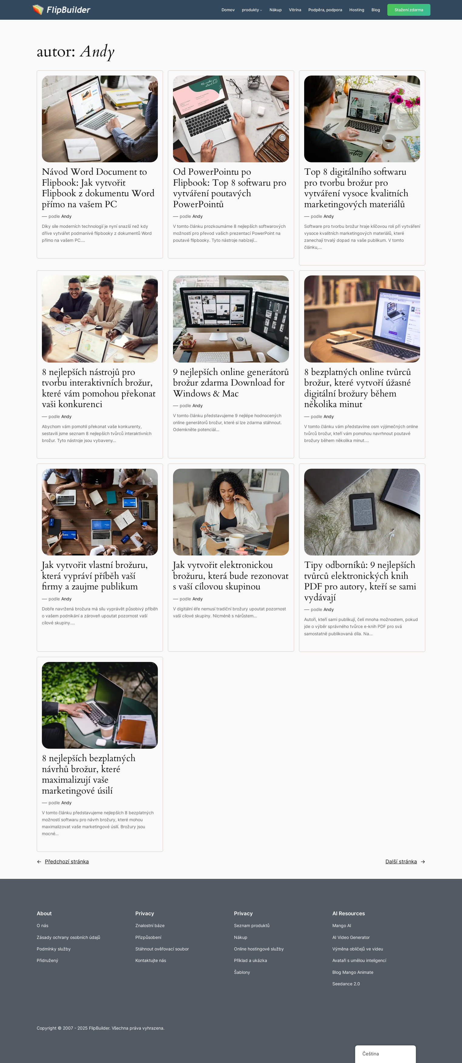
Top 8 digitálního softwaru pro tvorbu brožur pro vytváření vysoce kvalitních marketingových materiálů (356, 188)
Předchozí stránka (63, 862)
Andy (66, 216)
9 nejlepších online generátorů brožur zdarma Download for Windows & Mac (231, 383)
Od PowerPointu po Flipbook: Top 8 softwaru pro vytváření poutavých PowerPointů (229, 188)
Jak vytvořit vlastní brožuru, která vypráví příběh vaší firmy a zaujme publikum (95, 576)
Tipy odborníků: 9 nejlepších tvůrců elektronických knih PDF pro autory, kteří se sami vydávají (360, 581)
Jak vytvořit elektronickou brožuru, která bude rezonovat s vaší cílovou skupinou (230, 576)
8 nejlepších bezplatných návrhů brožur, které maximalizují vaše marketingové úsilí (88, 774)
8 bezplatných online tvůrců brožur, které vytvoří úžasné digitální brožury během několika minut (357, 388)
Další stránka (405, 862)
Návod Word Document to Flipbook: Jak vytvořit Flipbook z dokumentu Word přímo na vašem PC (98, 188)
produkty (250, 9)
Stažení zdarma (409, 10)
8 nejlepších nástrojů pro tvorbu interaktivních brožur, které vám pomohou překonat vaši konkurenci (98, 388)
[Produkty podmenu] (261, 10)
